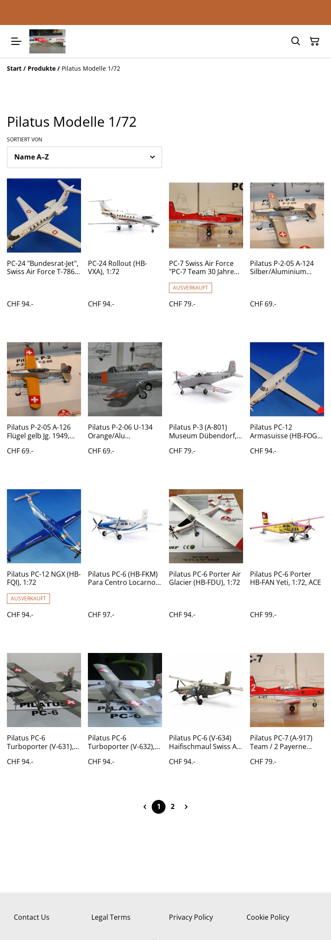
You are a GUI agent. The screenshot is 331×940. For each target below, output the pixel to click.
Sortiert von (24, 140)
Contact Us (32, 917)
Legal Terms (111, 917)
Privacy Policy (191, 917)
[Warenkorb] (314, 41)
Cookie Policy (268, 917)
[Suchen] (295, 41)
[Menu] (16, 41)
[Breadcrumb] (165, 68)
